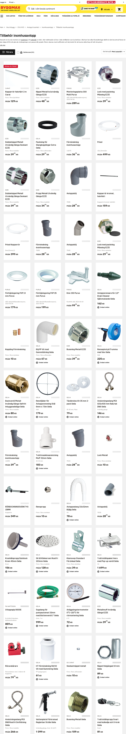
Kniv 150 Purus (73, 287)
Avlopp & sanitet (33, 22)
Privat (11, 2)
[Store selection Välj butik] (107, 9)
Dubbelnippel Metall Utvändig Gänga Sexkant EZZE (16, 139)
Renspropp (41, 501)
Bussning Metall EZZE (76, 344)
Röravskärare (11, 660)
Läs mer (2, 40)
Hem (1, 22)
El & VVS (21, 22)
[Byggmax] (10, 8)
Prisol (99, 136)
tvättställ (33, 34)
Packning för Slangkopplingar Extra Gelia (46, 139)
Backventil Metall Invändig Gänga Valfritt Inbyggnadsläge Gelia (15, 398)
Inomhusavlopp (47, 22)
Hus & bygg (10, 22)
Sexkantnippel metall (76, 660)
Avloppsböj (72, 188)
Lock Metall (102, 449)
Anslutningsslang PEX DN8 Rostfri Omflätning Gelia (15, 717)
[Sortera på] (113, 46)
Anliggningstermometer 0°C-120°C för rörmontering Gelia (77, 607)
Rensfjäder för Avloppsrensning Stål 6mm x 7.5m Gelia (45, 398)
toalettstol (24, 34)
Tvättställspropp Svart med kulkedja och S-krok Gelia (108, 717)
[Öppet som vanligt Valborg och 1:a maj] (101, 2)
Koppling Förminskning (15, 344)
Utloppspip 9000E (13, 604)
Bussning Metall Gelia (76, 714)
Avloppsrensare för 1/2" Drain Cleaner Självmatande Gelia (108, 290)
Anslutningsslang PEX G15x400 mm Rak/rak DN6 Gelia (107, 398)
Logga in (3, 2)
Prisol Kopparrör (12, 239)
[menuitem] (2, 16)
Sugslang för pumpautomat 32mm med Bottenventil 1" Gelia (47, 607)
